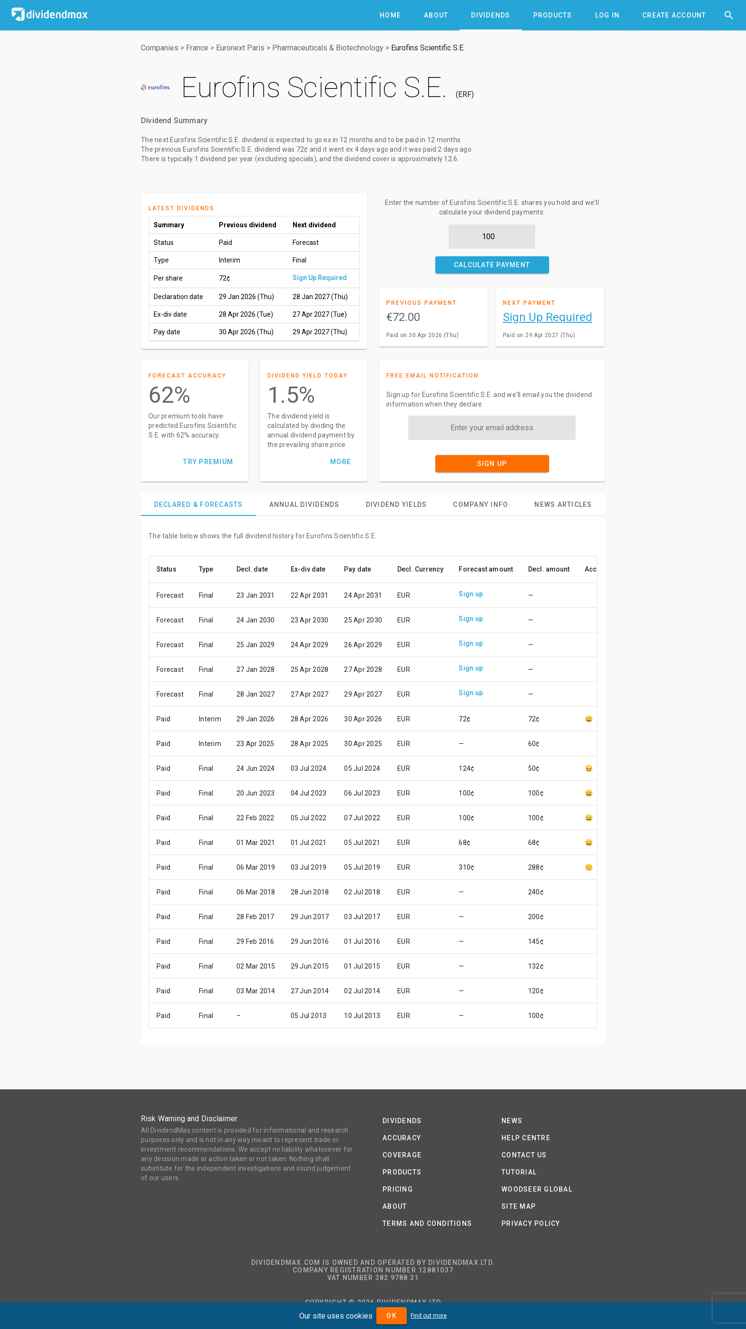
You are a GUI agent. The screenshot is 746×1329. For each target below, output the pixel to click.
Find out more (429, 1315)
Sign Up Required (320, 277)
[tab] (390, 15)
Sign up (471, 594)
